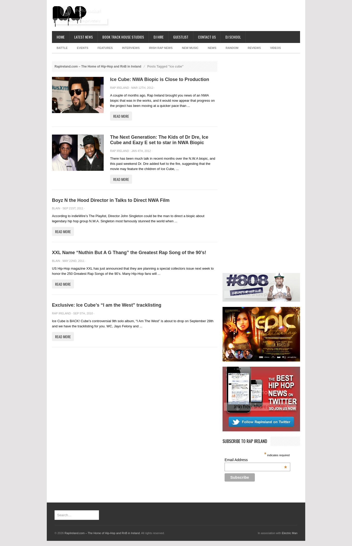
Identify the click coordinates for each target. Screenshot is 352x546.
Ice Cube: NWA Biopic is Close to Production (159, 79)
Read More (121, 116)
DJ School (233, 37)
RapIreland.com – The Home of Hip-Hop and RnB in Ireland (98, 66)
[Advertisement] (206, 15)
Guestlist (180, 37)
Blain (56, 208)
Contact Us (207, 37)
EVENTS (82, 47)
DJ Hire (159, 37)
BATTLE (62, 47)
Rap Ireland (119, 87)
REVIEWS (254, 47)
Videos (275, 47)
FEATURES (105, 47)
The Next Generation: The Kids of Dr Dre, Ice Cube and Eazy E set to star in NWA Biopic (159, 140)
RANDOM (232, 47)
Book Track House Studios (123, 37)
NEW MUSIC (190, 47)
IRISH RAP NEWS (160, 47)
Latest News (83, 37)
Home (61, 37)
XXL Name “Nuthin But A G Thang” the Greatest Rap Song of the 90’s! (129, 252)
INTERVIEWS (131, 47)
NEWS (212, 47)
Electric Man (289, 533)
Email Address (256, 460)
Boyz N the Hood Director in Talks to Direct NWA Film (111, 200)
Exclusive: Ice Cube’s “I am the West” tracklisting (106, 305)
